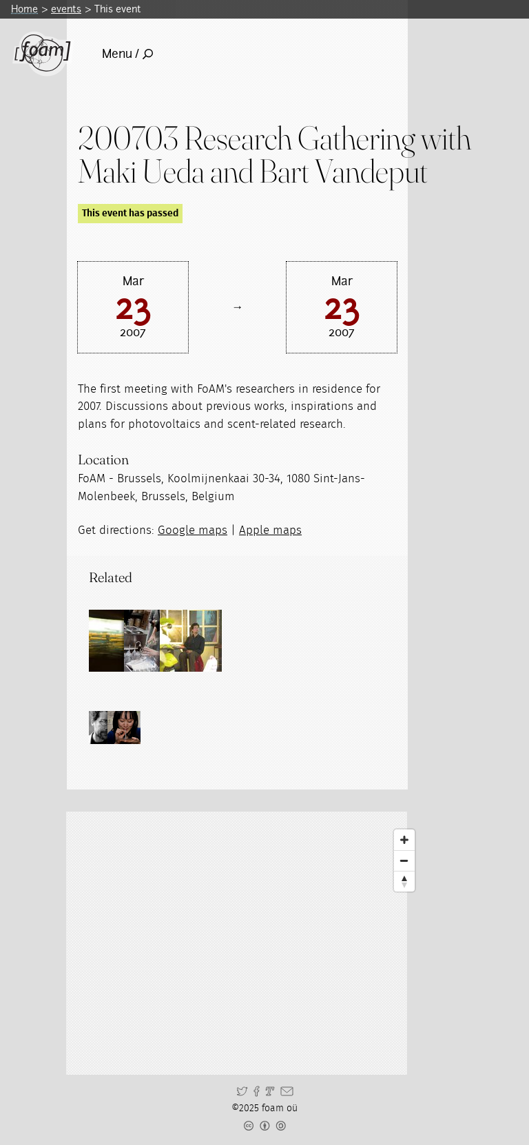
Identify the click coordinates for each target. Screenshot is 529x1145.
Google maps (192, 530)
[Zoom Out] (404, 860)
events (66, 9)
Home (24, 9)
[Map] (249, 943)
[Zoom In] (404, 839)
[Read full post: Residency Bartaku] (244, 641)
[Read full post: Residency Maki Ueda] (182, 641)
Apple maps (270, 530)
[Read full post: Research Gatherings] (120, 641)
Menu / (127, 53)
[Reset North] (404, 881)
